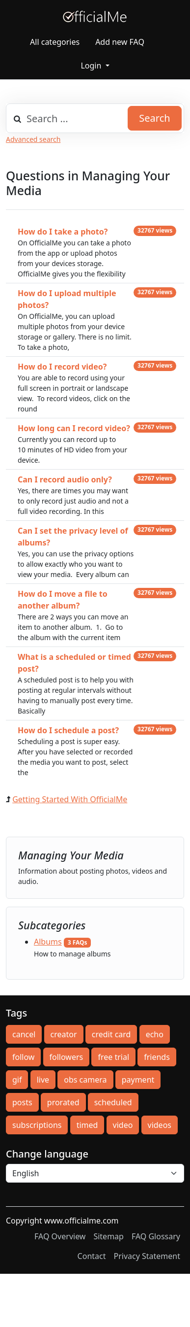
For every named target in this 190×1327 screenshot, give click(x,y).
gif (17, 1079)
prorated (63, 1102)
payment (138, 1079)
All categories (55, 41)
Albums (48, 941)
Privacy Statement (146, 1256)
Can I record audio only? (65, 479)
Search (154, 118)
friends (157, 1057)
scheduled (113, 1102)
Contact (92, 1256)
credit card (111, 1034)
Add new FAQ (119, 41)
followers (66, 1057)
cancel (23, 1034)
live (43, 1079)
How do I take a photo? (63, 231)
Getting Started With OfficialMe (69, 799)
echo (154, 1034)
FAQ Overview (59, 1236)
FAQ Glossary (156, 1236)
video (123, 1125)
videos (159, 1125)
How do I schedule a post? (68, 730)
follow (23, 1057)
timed (87, 1125)
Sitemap (108, 1236)
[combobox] (95, 118)
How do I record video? (62, 366)
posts (22, 1102)
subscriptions (36, 1125)
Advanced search (33, 139)
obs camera (85, 1079)
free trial (113, 1057)
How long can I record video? (74, 428)
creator (64, 1034)
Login (92, 65)
